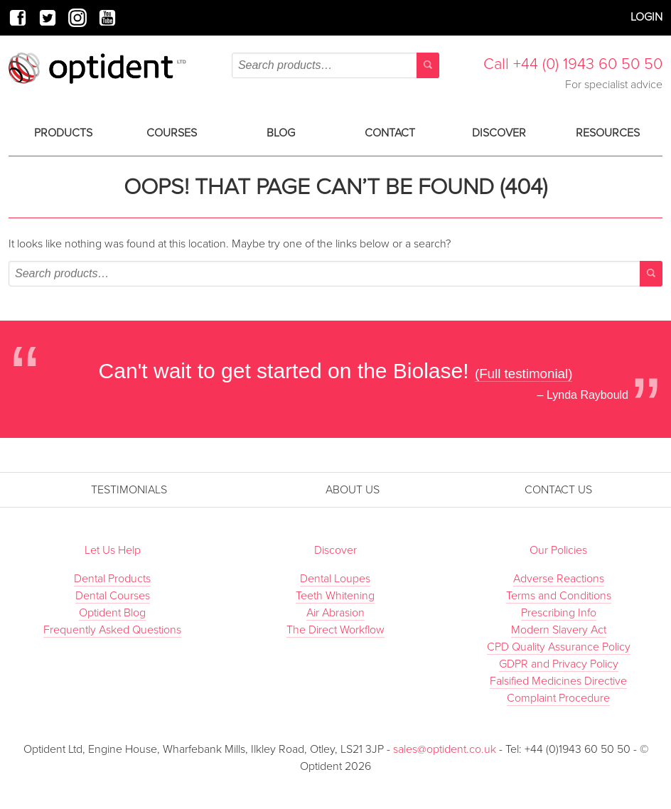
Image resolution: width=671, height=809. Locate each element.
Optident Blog (112, 613)
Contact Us (558, 490)
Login (646, 17)
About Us (353, 490)
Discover (499, 133)
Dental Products (112, 579)
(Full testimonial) (524, 373)
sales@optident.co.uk (446, 749)
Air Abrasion (335, 613)
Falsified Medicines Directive (558, 681)
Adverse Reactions (558, 579)
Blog (281, 133)
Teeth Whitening (335, 596)
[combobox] (335, 65)
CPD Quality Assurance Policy (558, 647)
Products (63, 133)
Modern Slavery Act (558, 630)
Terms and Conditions (558, 596)
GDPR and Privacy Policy (558, 664)
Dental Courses (112, 596)
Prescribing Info (558, 613)
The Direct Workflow (335, 630)
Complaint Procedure (558, 698)
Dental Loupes (335, 579)
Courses (171, 133)
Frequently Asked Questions (112, 630)
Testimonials (129, 490)
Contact (390, 133)
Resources (608, 133)
